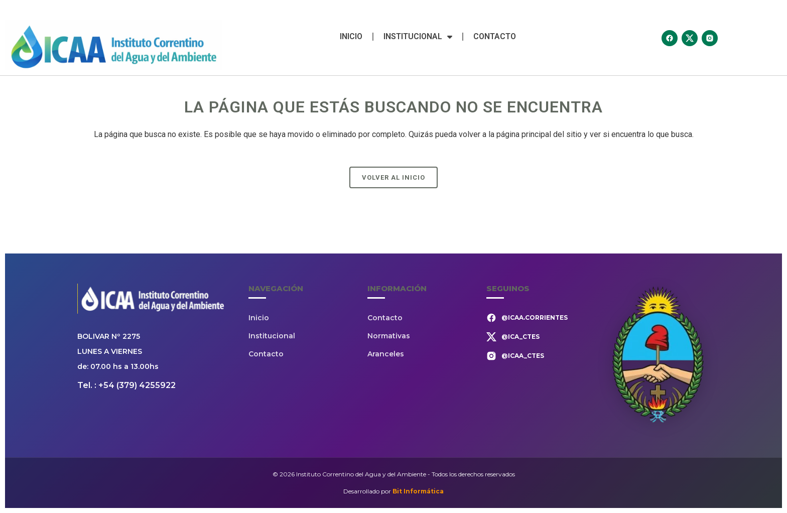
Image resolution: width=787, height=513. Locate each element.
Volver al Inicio (393, 177)
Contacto (494, 36)
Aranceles (385, 353)
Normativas (388, 335)
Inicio (351, 36)
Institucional (417, 37)
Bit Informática (418, 491)
